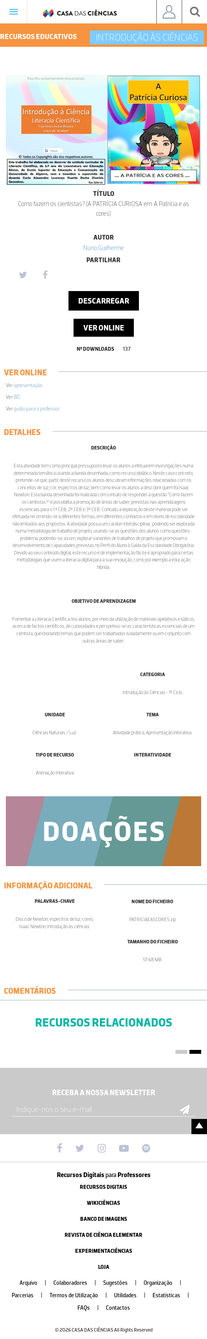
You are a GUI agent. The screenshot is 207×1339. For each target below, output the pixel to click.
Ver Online (103, 327)
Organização (166, 1283)
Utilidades (133, 1295)
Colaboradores (77, 1283)
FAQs (91, 1308)
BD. (17, 397)
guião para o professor (37, 408)
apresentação (28, 385)
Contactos (118, 1308)
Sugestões (123, 1283)
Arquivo (36, 1283)
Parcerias (30, 1295)
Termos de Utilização (81, 1295)
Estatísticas (174, 1295)
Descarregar (103, 300)
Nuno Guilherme (103, 248)
